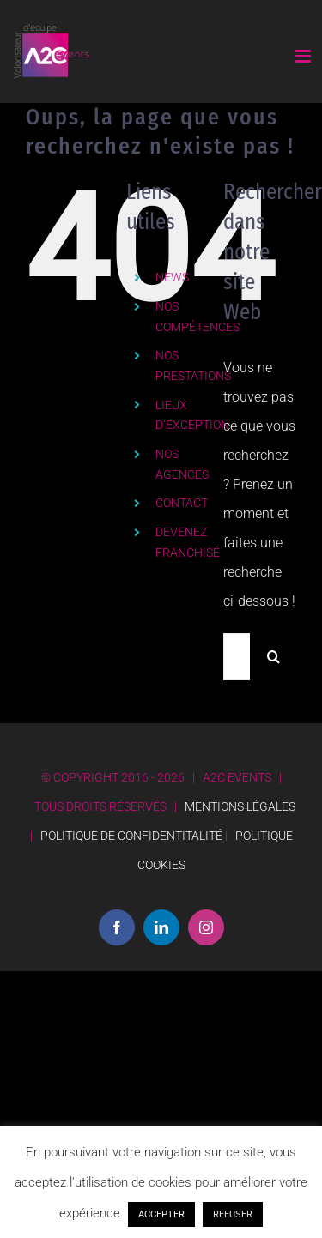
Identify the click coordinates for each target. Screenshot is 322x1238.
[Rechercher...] (236, 656)
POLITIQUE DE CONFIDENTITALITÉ (131, 835)
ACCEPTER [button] (161, 1214)
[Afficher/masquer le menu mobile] (304, 56)
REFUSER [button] (232, 1214)
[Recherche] (273, 656)
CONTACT (181, 503)
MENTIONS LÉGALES (240, 806)
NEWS (172, 277)
